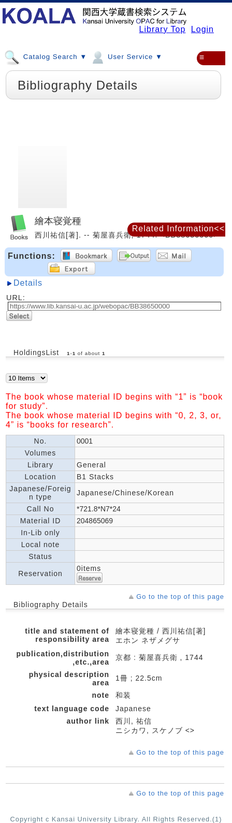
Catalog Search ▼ (45, 56)
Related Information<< (178, 228)
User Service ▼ (126, 56)
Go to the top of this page (180, 596)
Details (27, 282)
